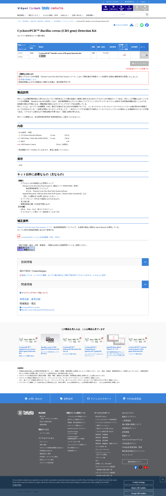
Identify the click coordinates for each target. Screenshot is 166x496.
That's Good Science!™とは (132, 440)
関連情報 (26, 284)
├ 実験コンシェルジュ (102, 425)
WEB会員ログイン (129, 443)
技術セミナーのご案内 (46, 460)
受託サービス (33, 15)
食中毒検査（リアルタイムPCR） (64, 21)
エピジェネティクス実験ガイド (77, 445)
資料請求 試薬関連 (101, 434)
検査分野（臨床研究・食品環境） (41, 21)
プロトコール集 (100, 457)
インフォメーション (46, 438)
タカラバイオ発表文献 (46, 463)
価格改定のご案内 (45, 454)
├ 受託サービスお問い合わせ (104, 428)
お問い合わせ (77, 15)
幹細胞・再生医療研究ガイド (77, 422)
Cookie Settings (139, 482)
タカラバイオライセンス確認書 (105, 466)
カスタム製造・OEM (50, 15)
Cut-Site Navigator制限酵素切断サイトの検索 (76, 438)
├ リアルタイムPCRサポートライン (106, 422)
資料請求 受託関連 (101, 440)
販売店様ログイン (135, 462)
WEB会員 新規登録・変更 (132, 447)
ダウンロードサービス (102, 449)
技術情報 (89, 15)
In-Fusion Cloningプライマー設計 (73, 432)
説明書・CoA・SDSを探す (103, 463)
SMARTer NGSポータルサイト (77, 428)
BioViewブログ (127, 413)
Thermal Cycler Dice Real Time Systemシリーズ (34, 227)
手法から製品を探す (46, 421)
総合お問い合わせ (101, 416)
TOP (19, 21)
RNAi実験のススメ (73, 448)
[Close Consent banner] (162, 479)
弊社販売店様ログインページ (133, 451)
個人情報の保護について (131, 424)
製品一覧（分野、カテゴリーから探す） (49, 417)
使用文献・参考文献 (30, 299)
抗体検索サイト (72, 451)
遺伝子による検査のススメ (76, 419)
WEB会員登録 (134, 398)
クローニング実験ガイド (75, 425)
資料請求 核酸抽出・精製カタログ (106, 443)
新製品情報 (43, 424)
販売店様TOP (129, 2)
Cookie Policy (17, 485)
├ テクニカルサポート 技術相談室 (106, 419)
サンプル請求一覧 (101, 446)
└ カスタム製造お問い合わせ (104, 431)
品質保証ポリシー (129, 428)
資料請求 (68, 398)
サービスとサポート (102, 413)
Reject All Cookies (138, 488)
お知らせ (64, 15)
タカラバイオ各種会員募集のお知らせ (51, 448)
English (143, 2)
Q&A (97, 460)
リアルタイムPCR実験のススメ (77, 416)
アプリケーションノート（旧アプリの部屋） (103, 453)
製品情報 (20, 15)
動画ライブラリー (129, 417)
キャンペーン (44, 442)
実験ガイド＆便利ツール (75, 413)
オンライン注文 (44, 433)
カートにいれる (141, 63)
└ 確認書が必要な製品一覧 (103, 469)
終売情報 (125, 432)
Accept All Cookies (138, 493)
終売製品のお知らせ (46, 451)
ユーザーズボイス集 (74, 442)
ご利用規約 (126, 420)
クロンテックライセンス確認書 (105, 472)
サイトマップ (127, 455)
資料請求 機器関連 (101, 437)
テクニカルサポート (101, 398)
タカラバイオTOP (112, 2)
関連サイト (126, 436)
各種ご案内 (43, 445)
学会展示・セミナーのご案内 (49, 457)
